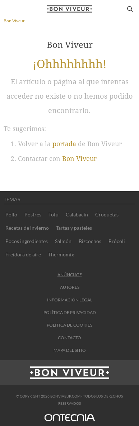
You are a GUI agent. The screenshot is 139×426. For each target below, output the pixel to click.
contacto (69, 337)
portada (64, 144)
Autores (69, 287)
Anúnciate (69, 274)
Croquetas (107, 214)
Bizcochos (90, 241)
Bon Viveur (79, 158)
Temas (12, 199)
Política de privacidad (69, 312)
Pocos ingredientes (26, 241)
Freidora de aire (23, 254)
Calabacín (77, 214)
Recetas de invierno (27, 228)
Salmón (63, 241)
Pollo (11, 214)
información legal (69, 299)
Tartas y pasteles (74, 228)
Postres (32, 214)
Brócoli (116, 241)
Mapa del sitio (70, 350)
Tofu (53, 214)
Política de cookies (69, 325)
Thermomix (61, 254)
